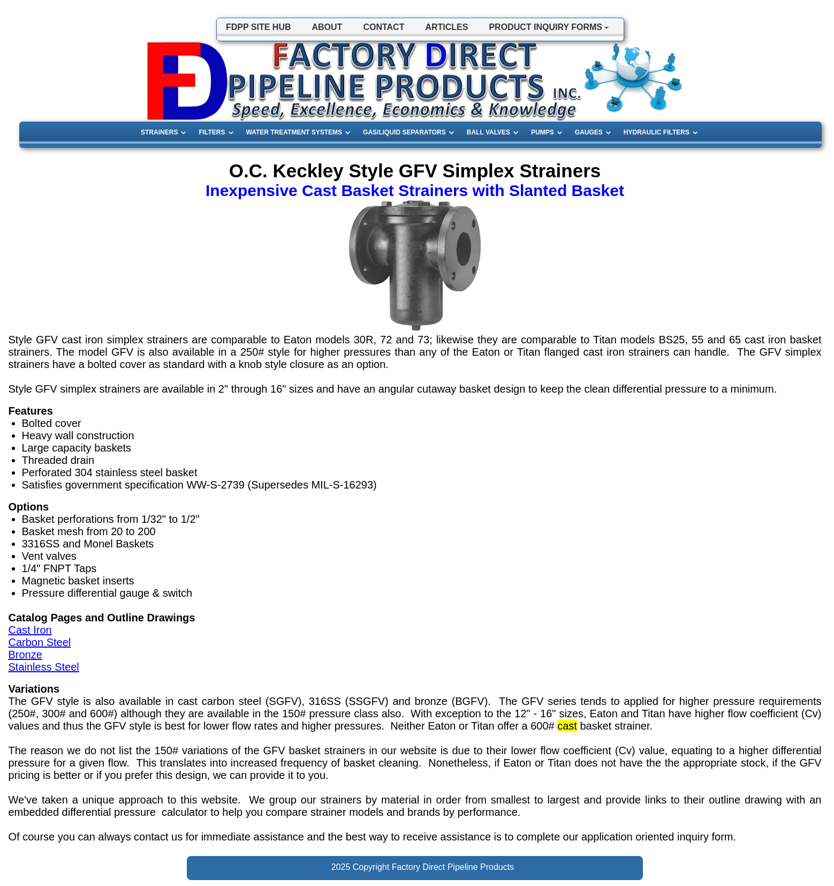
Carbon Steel (40, 642)
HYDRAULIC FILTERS (656, 132)
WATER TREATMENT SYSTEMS (294, 132)
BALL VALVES (488, 132)
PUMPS (542, 132)
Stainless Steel (44, 667)
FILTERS (212, 132)
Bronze (25, 654)
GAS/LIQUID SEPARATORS (404, 132)
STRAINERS (159, 132)
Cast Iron (30, 630)
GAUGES (589, 132)
